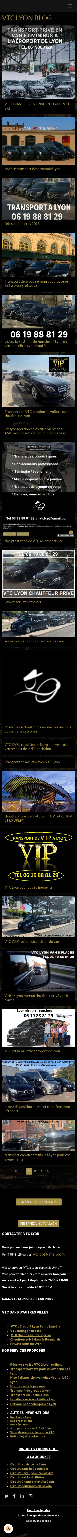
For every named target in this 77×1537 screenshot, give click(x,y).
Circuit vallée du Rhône (27, 1477)
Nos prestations (21, 1420)
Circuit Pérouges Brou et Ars (31, 1473)
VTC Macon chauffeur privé (31, 1335)
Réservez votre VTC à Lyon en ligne (36, 1364)
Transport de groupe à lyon (30, 1390)
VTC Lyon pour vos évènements (29, 887)
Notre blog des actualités (27, 1436)
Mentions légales (38, 1510)
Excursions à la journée (27, 1386)
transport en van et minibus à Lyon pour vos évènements (37, 1157)
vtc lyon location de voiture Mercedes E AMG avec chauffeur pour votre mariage (36, 431)
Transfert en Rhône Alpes (29, 1395)
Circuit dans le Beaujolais (29, 1469)
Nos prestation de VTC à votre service (34, 541)
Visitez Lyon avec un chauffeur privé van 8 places (36, 998)
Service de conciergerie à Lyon (33, 1404)
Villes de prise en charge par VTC (32, 1432)
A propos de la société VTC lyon (31, 1428)
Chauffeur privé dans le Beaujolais (35, 1339)
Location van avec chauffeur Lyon (32, 1399)
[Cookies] (8, 1528)
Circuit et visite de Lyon (28, 1464)
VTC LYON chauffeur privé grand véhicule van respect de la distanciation (36, 747)
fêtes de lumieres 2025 (22, 224)
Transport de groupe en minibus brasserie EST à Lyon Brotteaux (36, 283)
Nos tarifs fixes (20, 1417)
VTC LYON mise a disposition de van (32, 942)
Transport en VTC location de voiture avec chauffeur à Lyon (37, 414)
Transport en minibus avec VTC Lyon (32, 762)
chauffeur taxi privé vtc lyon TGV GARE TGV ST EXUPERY (38, 818)
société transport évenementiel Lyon (33, 169)
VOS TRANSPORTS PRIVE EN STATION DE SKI (37, 106)
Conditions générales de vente (38, 1515)
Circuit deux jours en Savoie (31, 1486)
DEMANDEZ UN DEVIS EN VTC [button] (39, 1202)
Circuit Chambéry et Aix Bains (32, 1482)
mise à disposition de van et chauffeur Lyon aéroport (37, 1109)
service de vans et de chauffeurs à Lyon (34, 641)
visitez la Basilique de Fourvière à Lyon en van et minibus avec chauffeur (36, 344)
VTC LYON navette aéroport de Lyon (32, 1051)
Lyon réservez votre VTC (24, 602)
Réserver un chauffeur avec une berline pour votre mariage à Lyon (38, 729)
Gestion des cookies (38, 1520)
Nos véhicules (19, 1424)
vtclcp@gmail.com (49, 1254)
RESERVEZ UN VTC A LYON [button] (38, 1223)
